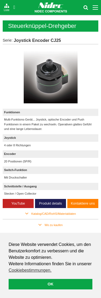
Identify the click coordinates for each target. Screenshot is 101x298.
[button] (30, 271)
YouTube (18, 203)
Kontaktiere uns (83, 203)
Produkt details (50, 203)
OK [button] (51, 284)
